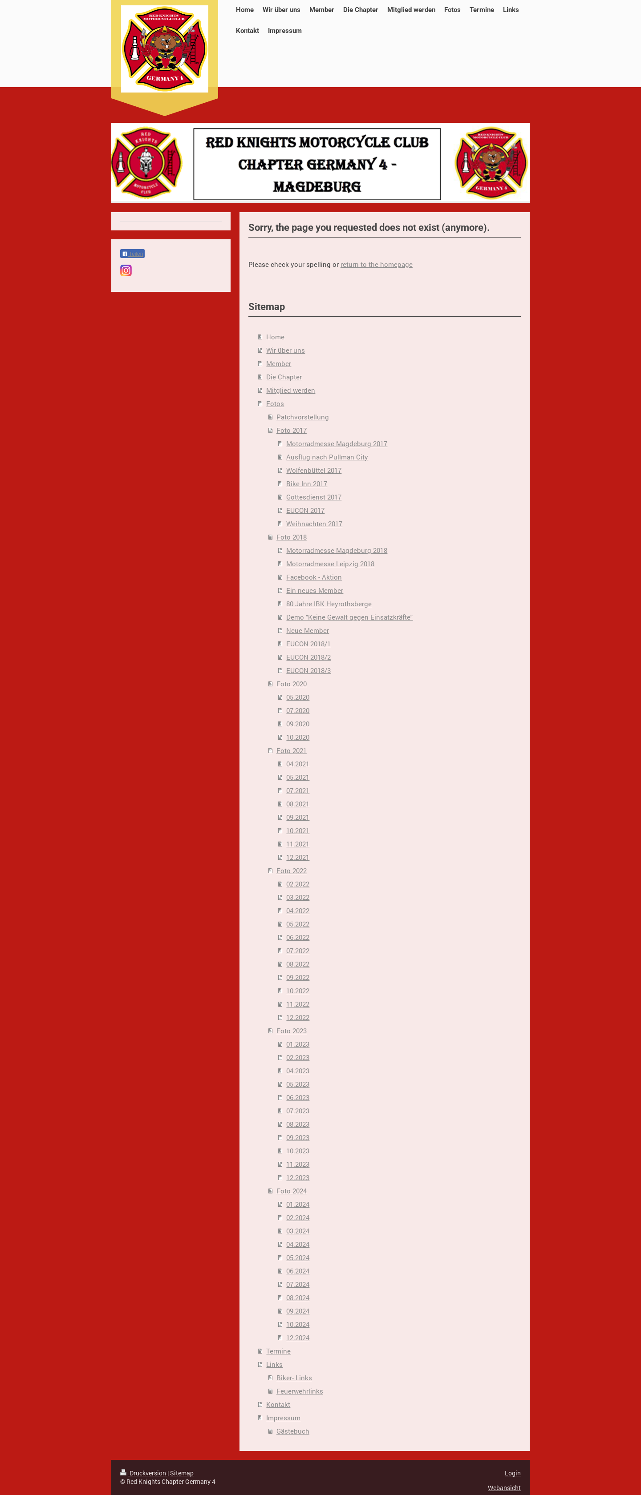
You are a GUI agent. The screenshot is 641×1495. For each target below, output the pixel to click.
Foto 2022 (291, 870)
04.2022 (297, 910)
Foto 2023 (291, 1030)
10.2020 (297, 737)
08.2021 (297, 803)
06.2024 (297, 1270)
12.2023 (297, 1177)
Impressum (283, 1417)
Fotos (275, 403)
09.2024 (297, 1310)
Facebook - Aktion (314, 576)
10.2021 (297, 830)
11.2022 (297, 1003)
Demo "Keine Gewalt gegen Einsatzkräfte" (349, 617)
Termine (278, 1350)
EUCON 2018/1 (308, 643)
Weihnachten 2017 (314, 523)
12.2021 (297, 857)
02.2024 (297, 1217)
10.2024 (297, 1324)
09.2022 (297, 977)
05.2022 (297, 923)
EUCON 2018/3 (308, 670)
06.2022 (297, 937)
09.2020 (297, 723)
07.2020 (297, 710)
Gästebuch (292, 1430)
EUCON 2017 (305, 510)
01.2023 (297, 1044)
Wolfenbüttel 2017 (313, 470)
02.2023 (297, 1057)
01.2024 (297, 1204)
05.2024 (297, 1257)
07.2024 (297, 1284)
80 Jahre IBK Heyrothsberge (329, 603)
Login (513, 1473)
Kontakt (278, 1404)
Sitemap (182, 1473)
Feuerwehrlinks (299, 1390)
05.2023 (297, 1084)
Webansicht (504, 1487)
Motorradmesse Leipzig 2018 (330, 563)
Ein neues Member (314, 590)
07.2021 (297, 790)
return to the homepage (377, 264)
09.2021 (297, 817)
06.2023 (297, 1097)
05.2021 (297, 777)
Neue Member (307, 630)
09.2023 (297, 1137)
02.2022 (297, 883)
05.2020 (297, 697)
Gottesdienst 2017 (313, 496)
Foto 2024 (291, 1190)
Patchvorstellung (302, 416)
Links (274, 1364)
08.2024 (297, 1297)
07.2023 (297, 1110)
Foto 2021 (291, 750)
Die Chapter (284, 376)
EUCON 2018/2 (308, 657)
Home (275, 336)
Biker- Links (294, 1377)
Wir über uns (285, 350)
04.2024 (297, 1244)
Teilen (132, 254)
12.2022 (297, 1017)
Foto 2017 (291, 430)
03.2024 (297, 1230)
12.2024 (297, 1337)
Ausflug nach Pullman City (327, 456)
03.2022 (297, 897)
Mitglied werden (290, 390)
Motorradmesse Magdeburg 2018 (336, 550)
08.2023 (297, 1124)
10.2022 (297, 990)
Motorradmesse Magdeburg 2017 (336, 443)
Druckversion (143, 1473)
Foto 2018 (291, 536)
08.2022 (297, 963)
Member (278, 363)
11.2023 (297, 1164)
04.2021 (297, 763)
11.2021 (297, 843)
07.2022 (297, 950)
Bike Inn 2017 (306, 483)
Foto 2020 (291, 683)
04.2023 (297, 1070)
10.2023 (297, 1150)
